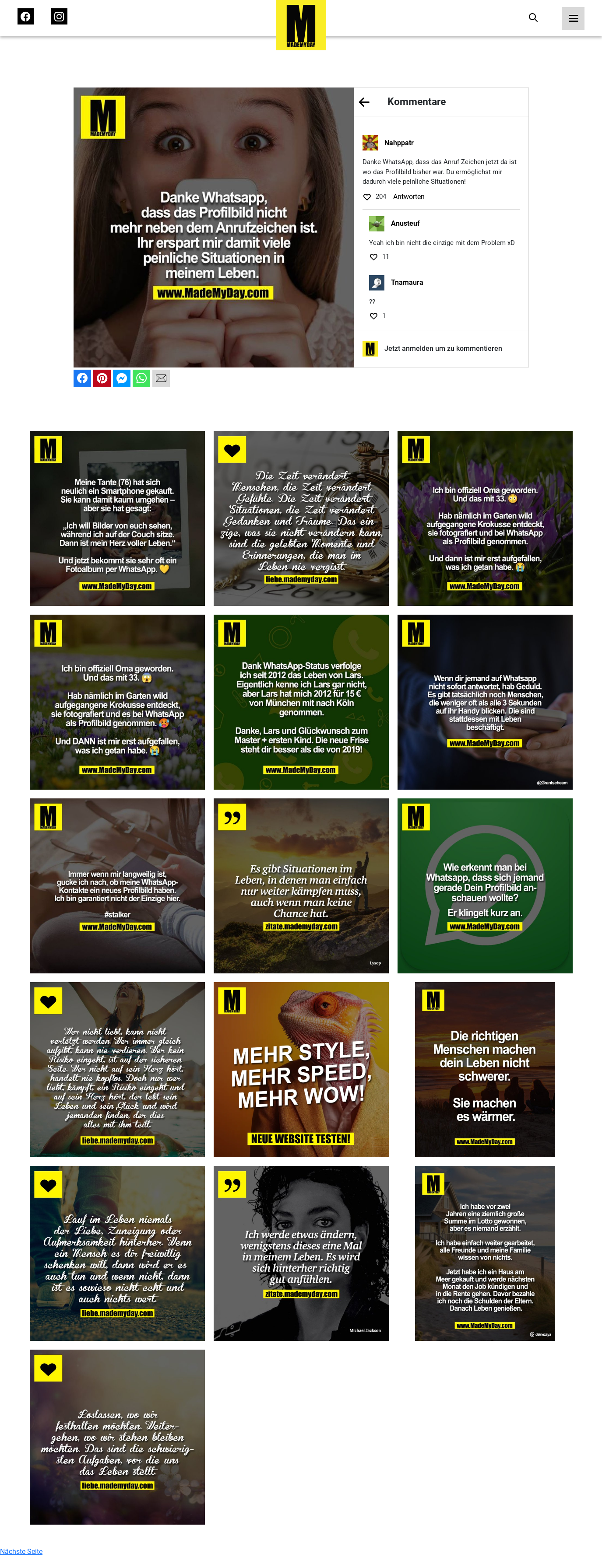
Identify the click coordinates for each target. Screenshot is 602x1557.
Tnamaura (407, 282)
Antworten (409, 196)
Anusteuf (405, 223)
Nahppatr (399, 143)
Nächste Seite (21, 1551)
